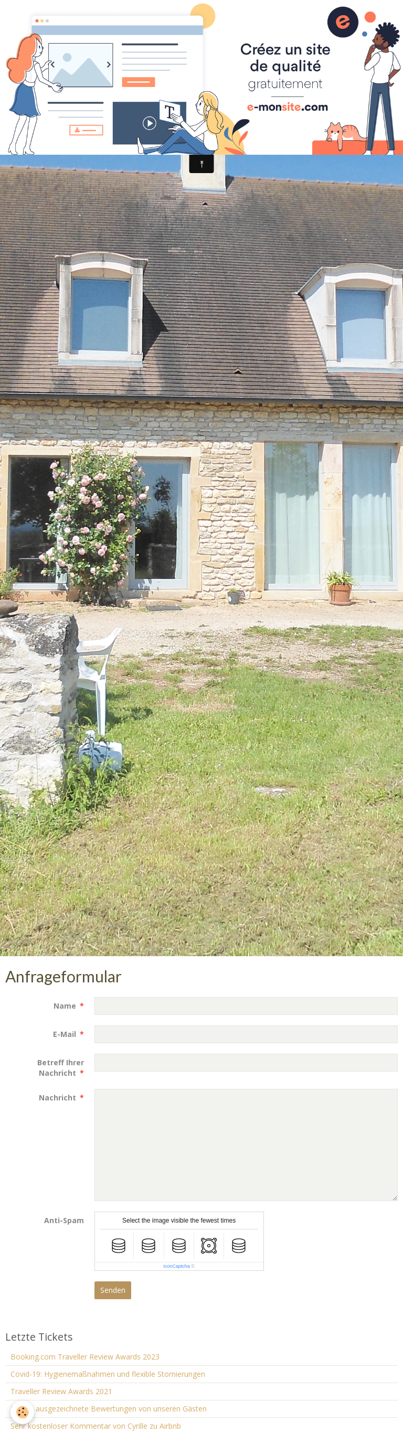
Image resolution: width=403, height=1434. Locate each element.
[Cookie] (22, 1412)
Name (65, 1006)
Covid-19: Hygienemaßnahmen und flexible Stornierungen (107, 1374)
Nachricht (57, 1098)
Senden (112, 1290)
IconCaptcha (176, 1266)
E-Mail (64, 1034)
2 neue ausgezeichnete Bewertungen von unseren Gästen (108, 1409)
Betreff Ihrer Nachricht (60, 1067)
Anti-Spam (64, 1220)
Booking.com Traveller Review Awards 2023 (85, 1357)
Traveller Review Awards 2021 (61, 1391)
